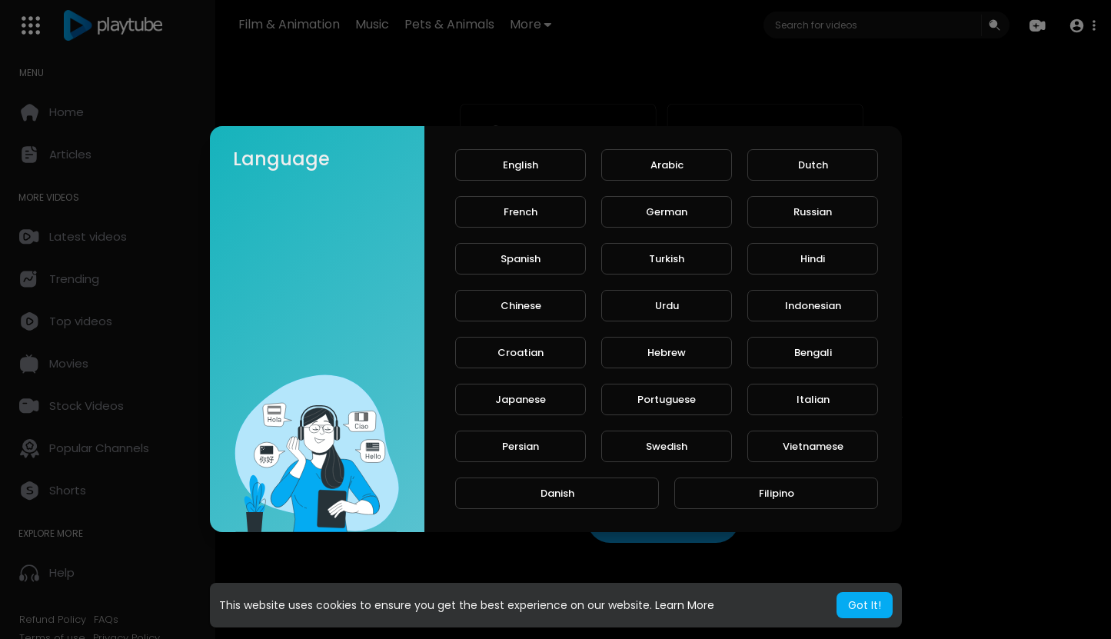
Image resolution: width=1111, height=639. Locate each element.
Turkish (666, 258)
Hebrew (666, 352)
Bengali (813, 352)
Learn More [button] (684, 605)
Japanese (520, 399)
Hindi (812, 258)
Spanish (521, 258)
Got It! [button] (864, 605)
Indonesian (813, 305)
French (520, 212)
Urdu (667, 305)
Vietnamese (813, 446)
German (666, 212)
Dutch (813, 165)
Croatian (520, 352)
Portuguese (666, 399)
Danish (557, 493)
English (520, 165)
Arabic (667, 165)
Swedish (666, 446)
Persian (520, 446)
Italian (813, 399)
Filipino (776, 493)
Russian (812, 212)
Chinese (521, 305)
